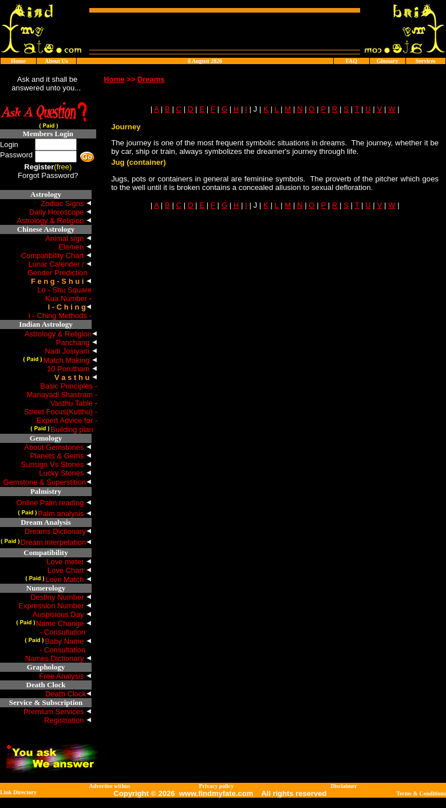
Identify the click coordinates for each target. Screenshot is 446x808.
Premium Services (57, 711)
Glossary (387, 61)
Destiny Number (61, 597)
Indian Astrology (45, 324)
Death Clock (46, 684)
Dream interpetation (46, 542)
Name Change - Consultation (54, 627)
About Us (56, 61)
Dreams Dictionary (58, 531)
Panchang (76, 342)
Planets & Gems (61, 455)
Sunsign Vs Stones (56, 464)
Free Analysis (65, 676)
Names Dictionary (58, 658)
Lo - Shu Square (64, 290)
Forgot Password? (48, 175)
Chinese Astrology (46, 229)
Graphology (46, 667)
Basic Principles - (68, 386)
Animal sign (68, 238)
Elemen (75, 247)
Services (426, 61)
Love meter (69, 561)
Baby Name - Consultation (58, 645)
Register (39, 167)
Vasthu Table (73, 403)
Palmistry (45, 491)
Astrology (45, 194)
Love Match (58, 579)
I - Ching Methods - (60, 315)
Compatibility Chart (56, 255)
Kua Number (68, 298)
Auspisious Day (62, 614)
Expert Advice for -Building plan (63, 425)
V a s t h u (71, 377)
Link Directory (18, 792)
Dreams (151, 79)
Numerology (45, 588)
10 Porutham (72, 369)
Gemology (46, 438)
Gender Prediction (59, 272)
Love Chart (70, 570)
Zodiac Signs (66, 203)
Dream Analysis (46, 522)
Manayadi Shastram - (61, 394)
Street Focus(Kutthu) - (60, 411)
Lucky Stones (65, 473)
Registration (68, 720)
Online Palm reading (54, 502)
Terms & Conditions (421, 793)
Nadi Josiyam (71, 351)
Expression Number (55, 605)
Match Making (60, 360)
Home (18, 61)
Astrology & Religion (54, 220)
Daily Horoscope (60, 212)
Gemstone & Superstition (47, 482)
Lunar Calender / (60, 264)
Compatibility (45, 552)
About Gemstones (58, 447)
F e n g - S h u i (57, 281)
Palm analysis (55, 513)
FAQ (351, 61)
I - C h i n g (67, 307)
